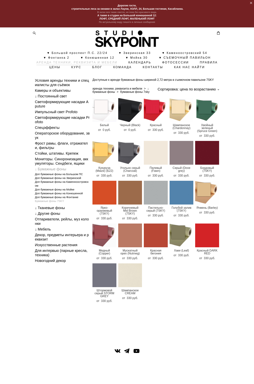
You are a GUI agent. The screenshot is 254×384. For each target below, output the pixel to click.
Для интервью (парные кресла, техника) (61, 267)
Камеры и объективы (53, 105)
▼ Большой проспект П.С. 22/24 (77, 59)
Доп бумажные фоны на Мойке (54, 203)
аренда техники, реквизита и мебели (117, 103)
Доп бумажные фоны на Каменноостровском (61, 198)
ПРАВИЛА (65, 73)
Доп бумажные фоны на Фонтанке (56, 211)
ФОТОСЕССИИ (190, 68)
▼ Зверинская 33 (134, 59)
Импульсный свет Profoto (56, 126)
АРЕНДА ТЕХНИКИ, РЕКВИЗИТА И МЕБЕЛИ (91, 68)
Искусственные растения (56, 259)
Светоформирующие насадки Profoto (62, 134)
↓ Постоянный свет (51, 111)
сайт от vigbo (127, 375)
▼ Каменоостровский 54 (184, 59)
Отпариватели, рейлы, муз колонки (62, 236)
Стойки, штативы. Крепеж (56, 168)
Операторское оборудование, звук (62, 150)
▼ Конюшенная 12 (97, 63)
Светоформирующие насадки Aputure (61, 118)
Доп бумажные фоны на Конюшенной (59, 207)
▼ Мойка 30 (136, 63)
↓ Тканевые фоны (50, 222)
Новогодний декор (50, 275)
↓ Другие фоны (47, 228)
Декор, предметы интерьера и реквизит (62, 251)
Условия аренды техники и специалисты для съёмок (62, 97)
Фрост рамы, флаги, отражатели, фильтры (61, 160)
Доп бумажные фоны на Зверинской (58, 192)
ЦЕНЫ (90, 73)
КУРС (112, 73)
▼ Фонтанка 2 (56, 63)
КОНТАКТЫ (188, 73)
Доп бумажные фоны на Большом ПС (59, 188)
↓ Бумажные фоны (50, 183)
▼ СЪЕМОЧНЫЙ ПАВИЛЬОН (185, 63)
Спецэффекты (47, 142)
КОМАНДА (158, 73)
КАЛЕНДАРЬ (154, 68)
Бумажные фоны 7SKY (49, 215)
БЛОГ (133, 73)
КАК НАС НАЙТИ (127, 78)
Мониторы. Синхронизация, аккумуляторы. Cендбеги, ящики (61, 175)
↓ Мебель (43, 244)
